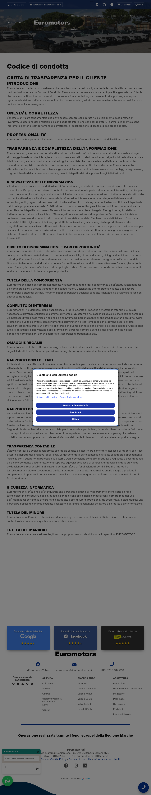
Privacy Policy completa (71, 397)
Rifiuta (75, 419)
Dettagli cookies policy (46, 397)
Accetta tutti (76, 412)
